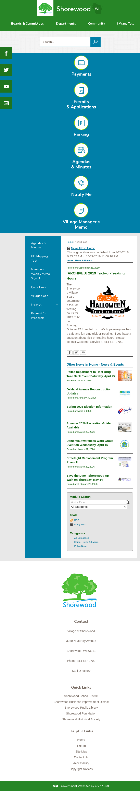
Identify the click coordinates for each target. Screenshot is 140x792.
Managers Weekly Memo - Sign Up (41, 273)
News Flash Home (83, 248)
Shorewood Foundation (81, 713)
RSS (76, 520)
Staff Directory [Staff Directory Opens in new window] (81, 670)
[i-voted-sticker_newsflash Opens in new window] (125, 410)
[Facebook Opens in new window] (70, 353)
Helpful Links (81, 731)
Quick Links (38, 287)
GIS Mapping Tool (39, 258)
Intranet (36, 305)
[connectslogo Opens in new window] (125, 444)
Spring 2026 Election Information (89, 406)
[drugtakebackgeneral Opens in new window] (125, 375)
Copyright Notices (81, 769)
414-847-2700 (86, 660)
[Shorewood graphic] (81, 593)
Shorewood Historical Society (81, 719)
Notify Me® (80, 524)
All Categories (81, 538)
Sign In (81, 745)
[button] (95, 42)
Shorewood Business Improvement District (81, 702)
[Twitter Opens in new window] (76, 353)
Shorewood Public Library (81, 707)
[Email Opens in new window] (83, 353)
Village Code (39, 296)
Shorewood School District (81, 696)
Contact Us (81, 757)
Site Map (81, 751)
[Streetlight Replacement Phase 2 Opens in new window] (125, 462)
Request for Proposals (39, 315)
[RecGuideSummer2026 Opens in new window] (125, 427)
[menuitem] (27, 23)
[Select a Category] (98, 507)
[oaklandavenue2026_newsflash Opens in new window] (125, 393)
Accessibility (81, 763)
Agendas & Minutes (38, 245)
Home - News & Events (86, 542)
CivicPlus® (102, 786)
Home (70, 242)
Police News (80, 546)
